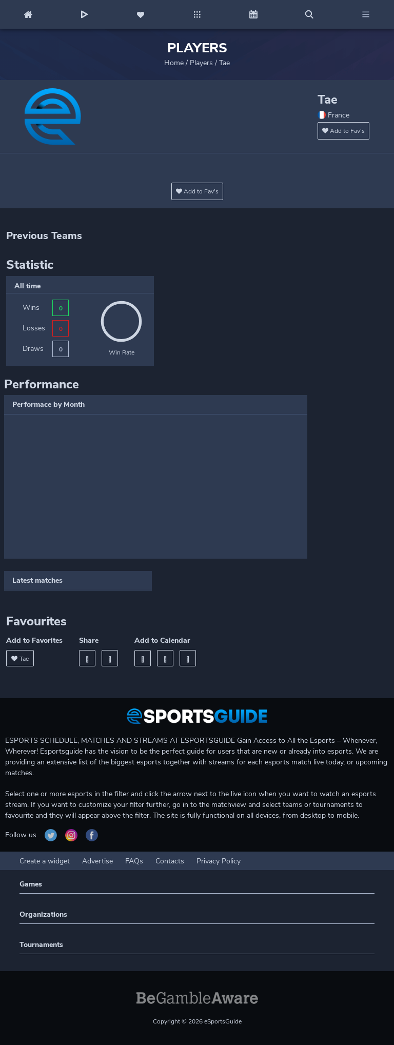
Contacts (169, 861)
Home (174, 63)
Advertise (97, 861)
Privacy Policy (218, 861)
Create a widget (44, 861)
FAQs (134, 861)
